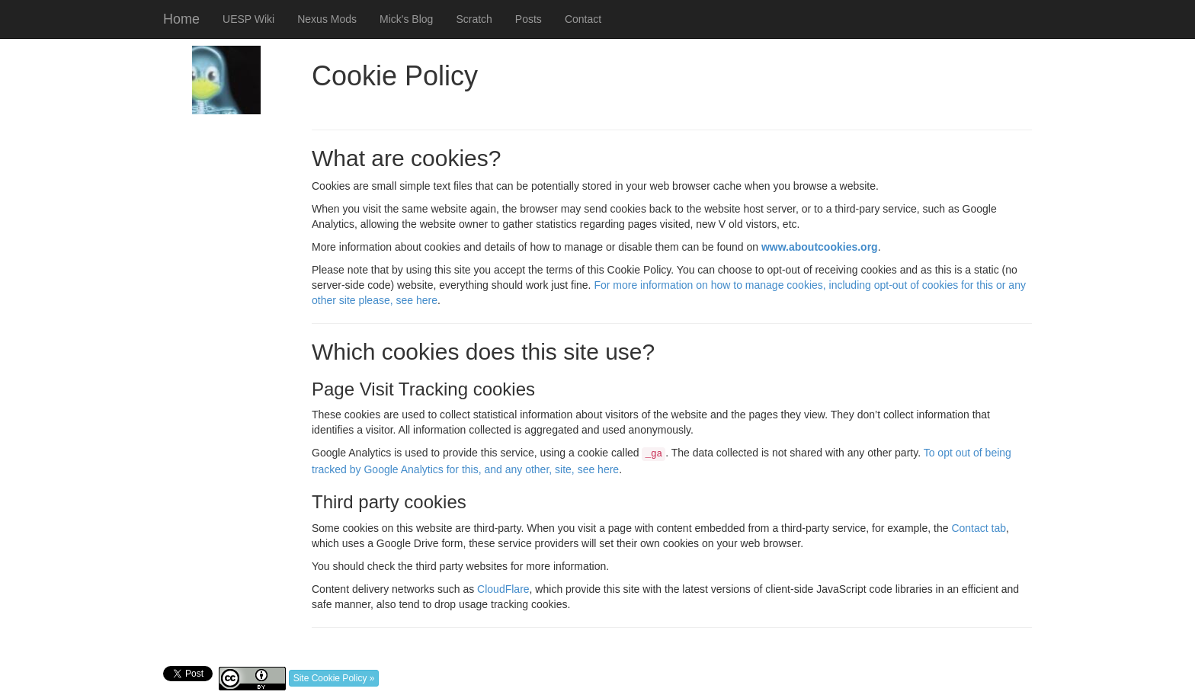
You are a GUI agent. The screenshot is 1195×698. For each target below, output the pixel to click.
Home (181, 19)
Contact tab (978, 528)
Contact (583, 19)
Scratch (474, 19)
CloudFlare (503, 589)
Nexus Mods (327, 19)
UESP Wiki (248, 19)
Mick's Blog (406, 19)
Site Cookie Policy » (334, 678)
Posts (528, 19)
